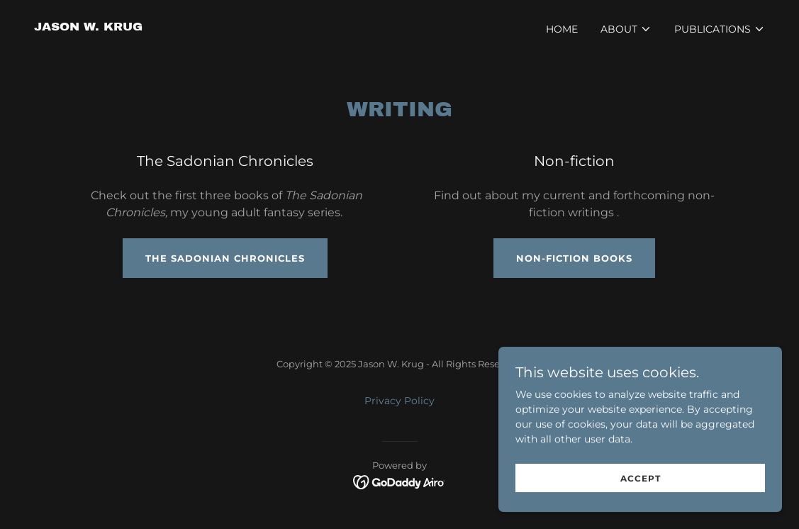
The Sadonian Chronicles (225, 258)
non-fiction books (574, 258)
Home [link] (562, 29)
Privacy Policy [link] (399, 400)
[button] (626, 29)
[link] (88, 27)
